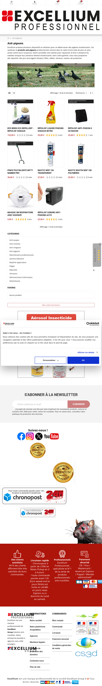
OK (83, 360)
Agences (34, 636)
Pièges (12, 266)
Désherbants (14, 281)
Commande (57, 626)
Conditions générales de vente (61, 647)
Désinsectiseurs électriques (20, 277)
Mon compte (34, 2)
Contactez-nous (37, 661)
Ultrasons (13, 273)
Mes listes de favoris (51, 305)
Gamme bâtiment (16, 259)
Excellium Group (75, 678)
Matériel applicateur (17, 262)
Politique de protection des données (36, 651)
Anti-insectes (14, 244)
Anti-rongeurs (15, 247)
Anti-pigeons (14, 251)
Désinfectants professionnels (21, 255)
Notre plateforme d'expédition (37, 628)
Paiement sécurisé (60, 639)
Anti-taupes (14, 240)
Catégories (11, 2)
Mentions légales (37, 642)
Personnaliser (50, 360)
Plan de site (35, 667)
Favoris (11, 288)
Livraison (56, 633)
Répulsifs (13, 270)
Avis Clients (95, 255)
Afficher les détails (85, 352)
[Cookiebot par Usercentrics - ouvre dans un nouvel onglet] (88, 324)
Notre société (36, 620)
